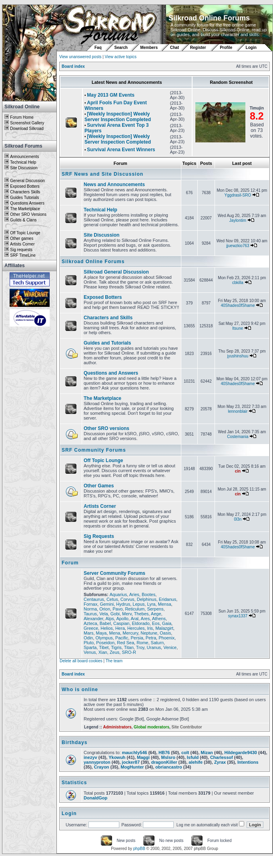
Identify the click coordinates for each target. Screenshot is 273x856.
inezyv (90, 757)
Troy (140, 647)
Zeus (114, 652)
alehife (196, 762)
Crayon (101, 767)
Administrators (117, 727)
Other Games (99, 486)
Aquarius (118, 594)
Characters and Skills (108, 317)
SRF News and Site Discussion (102, 174)
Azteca (90, 623)
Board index (73, 66)
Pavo (117, 609)
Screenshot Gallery (27, 123)
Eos (156, 623)
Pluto (89, 642)
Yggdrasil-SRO (238, 195)
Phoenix (167, 637)
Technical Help (23, 162)
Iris (150, 628)
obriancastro (168, 767)
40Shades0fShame (238, 305)
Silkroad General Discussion (116, 272)
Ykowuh (116, 757)
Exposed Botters (24, 186)
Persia (136, 637)
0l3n (238, 519)
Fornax (90, 604)
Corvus (127, 599)
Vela (103, 613)
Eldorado (141, 623)
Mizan (207, 752)
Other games (21, 238)
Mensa (164, 604)
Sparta (90, 647)
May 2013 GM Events (110, 95)
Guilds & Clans (23, 220)
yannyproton (97, 762)
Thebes (141, 613)
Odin (88, 637)
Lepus (138, 604)
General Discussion (27, 181)
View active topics (120, 57)
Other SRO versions (106, 428)
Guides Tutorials (24, 197)
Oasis (165, 633)
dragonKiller (164, 762)
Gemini (107, 604)
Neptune (149, 633)
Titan (129, 647)
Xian (102, 652)
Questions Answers (27, 203)
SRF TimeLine (22, 255)
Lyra (151, 604)
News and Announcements (114, 184)
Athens (159, 618)
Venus (90, 652)
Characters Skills (25, 192)
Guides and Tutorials (107, 343)
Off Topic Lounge (25, 233)
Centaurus (94, 599)
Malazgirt (164, 628)
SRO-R (129, 652)
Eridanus (167, 599)
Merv (127, 613)
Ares (145, 618)
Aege (156, 613)
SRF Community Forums (94, 450)
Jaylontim (237, 220)
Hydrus (123, 604)
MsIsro (168, 757)
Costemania (237, 436)
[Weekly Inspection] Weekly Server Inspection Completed (117, 116)
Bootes (148, 594)
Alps (109, 618)
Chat (175, 47)
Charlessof (221, 757)
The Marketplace (25, 209)
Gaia (166, 623)
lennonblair (237, 411)
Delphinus (147, 599)
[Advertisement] (30, 448)
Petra (151, 637)
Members (149, 47)
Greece (91, 628)
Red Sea (125, 642)
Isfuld (193, 757)
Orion (104, 609)
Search (121, 47)
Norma (90, 609)
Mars (88, 633)
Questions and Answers (111, 373)
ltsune (238, 328)
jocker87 (131, 762)
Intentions (248, 762)
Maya (101, 633)
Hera (120, 628)
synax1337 (237, 616)
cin (238, 471)
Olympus (103, 637)
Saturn (157, 642)
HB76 (164, 752)
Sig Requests (99, 536)
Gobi (115, 613)
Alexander (93, 618)
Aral (134, 618)
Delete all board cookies (81, 661)
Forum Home (21, 117)
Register (198, 47)
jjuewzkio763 (237, 245)
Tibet (103, 647)
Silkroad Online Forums (93, 261)
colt (185, 752)
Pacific (121, 637)
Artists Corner (22, 244)
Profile (226, 47)
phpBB (139, 848)
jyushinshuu (238, 356)
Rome (142, 642)
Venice (170, 647)
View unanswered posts (80, 57)
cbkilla (237, 282)
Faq (98, 47)
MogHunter (132, 767)
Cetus (112, 599)
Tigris (116, 647)
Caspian (121, 623)
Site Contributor (187, 727)
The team (114, 661)
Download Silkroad (26, 128)
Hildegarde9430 (241, 752)
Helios (106, 628)
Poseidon (105, 642)
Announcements (24, 156)
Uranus (154, 647)
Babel (105, 623)
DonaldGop (95, 797)
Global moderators (151, 727)
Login (251, 47)
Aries (134, 594)
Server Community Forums (114, 573)
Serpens (155, 609)
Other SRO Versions (28, 214)
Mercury (130, 633)
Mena (114, 633)
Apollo (122, 618)
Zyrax (220, 762)
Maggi (143, 757)
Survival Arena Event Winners (121, 149)
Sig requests (21, 249)
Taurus (90, 613)
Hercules (136, 628)
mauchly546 (134, 752)
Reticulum (135, 609)
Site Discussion (23, 168)
